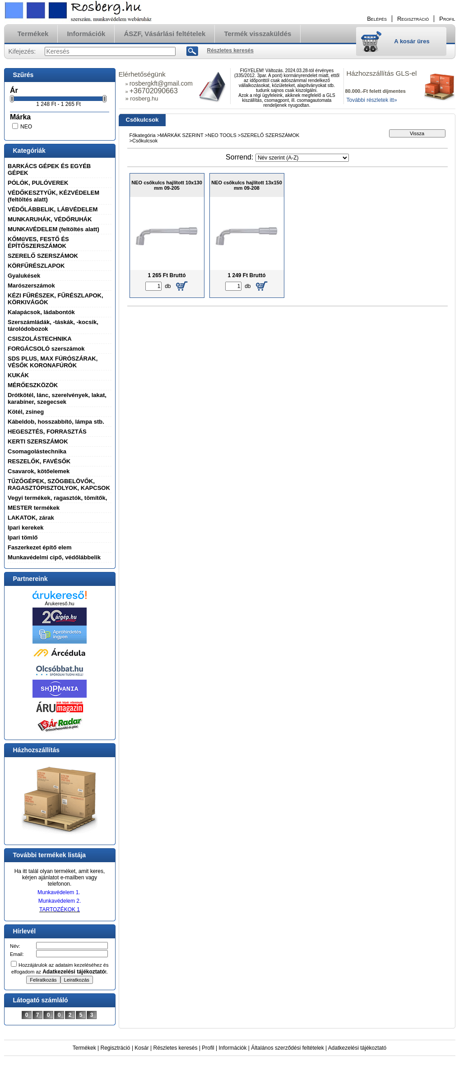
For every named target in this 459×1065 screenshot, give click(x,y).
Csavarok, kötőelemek (39, 471)
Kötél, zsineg (26, 411)
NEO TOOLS (222, 135)
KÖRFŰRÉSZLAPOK (36, 265)
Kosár (141, 1048)
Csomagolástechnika (37, 451)
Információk (232, 1048)
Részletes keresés (175, 1048)
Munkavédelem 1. (58, 892)
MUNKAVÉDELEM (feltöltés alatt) (53, 229)
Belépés (377, 18)
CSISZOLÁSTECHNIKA (40, 338)
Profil (208, 1048)
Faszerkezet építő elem (40, 547)
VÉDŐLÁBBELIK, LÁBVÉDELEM (52, 209)
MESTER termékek (34, 507)
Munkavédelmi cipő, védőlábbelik (54, 557)
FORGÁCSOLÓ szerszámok (46, 348)
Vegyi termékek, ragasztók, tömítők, (57, 497)
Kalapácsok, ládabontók (41, 312)
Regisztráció (115, 1048)
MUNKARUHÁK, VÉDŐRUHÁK (50, 219)
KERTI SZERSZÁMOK (38, 441)
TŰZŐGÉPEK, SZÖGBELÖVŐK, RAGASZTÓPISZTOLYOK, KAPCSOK (59, 484)
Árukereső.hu (59, 603)
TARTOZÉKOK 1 (59, 909)
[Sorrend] (302, 158)
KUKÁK (18, 375)
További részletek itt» (372, 100)
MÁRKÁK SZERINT (182, 135)
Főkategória (143, 135)
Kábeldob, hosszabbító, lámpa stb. (56, 421)
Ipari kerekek (26, 527)
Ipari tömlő (22, 537)
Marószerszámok (31, 285)
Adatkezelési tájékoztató (357, 1048)
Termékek (84, 1048)
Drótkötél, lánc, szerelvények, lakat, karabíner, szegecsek (57, 398)
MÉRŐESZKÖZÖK (33, 385)
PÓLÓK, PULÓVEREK (38, 182)
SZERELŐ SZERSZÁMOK (43, 255)
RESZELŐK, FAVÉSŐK (39, 461)
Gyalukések (24, 275)
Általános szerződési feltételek (287, 1048)
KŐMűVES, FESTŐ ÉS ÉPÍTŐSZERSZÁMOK (38, 242)
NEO (26, 126)
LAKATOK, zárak (31, 517)
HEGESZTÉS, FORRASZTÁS (47, 431)
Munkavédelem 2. (59, 901)
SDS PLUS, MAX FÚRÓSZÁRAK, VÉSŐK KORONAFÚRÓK (52, 362)
